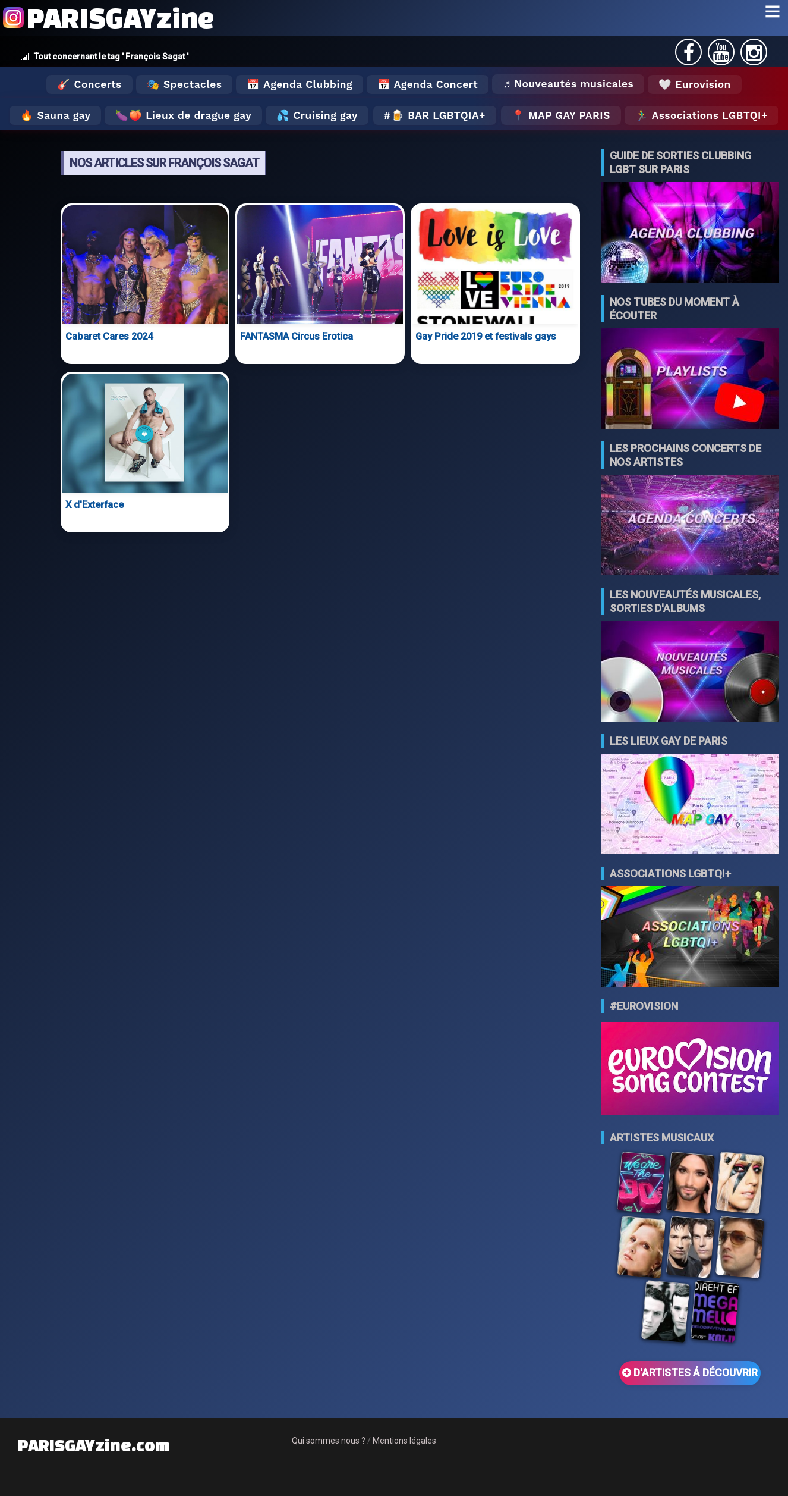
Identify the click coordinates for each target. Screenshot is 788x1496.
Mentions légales (404, 1440)
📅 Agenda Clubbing (299, 84)
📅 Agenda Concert (427, 84)
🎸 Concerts (89, 84)
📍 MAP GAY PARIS (561, 115)
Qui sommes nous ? (328, 1440)
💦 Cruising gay (317, 115)
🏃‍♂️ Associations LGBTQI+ (701, 115)
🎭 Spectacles (184, 84)
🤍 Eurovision (694, 84)
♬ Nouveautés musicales (568, 84)
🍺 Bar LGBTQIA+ (438, 115)
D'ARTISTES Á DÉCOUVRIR (690, 1373)
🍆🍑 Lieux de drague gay (183, 115)
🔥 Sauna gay (55, 115)
